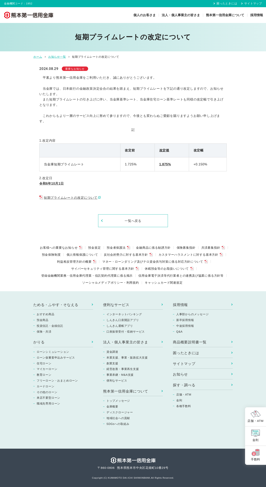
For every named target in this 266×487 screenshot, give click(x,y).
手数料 (255, 459)
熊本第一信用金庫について (225, 15)
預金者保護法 (116, 247)
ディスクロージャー (119, 412)
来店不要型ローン (48, 397)
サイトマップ (253, 3)
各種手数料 (183, 406)
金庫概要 (112, 406)
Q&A (179, 331)
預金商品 (42, 320)
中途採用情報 (185, 325)
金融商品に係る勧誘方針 (153, 247)
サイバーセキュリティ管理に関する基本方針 (102, 268)
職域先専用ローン (48, 403)
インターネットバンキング (124, 314)
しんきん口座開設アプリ (122, 320)
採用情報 (256, 15)
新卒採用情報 (185, 320)
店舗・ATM (183, 394)
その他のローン (47, 392)
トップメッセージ (118, 400)
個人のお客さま (144, 15)
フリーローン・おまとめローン (57, 380)
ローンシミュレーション (53, 351)
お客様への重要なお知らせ (59, 247)
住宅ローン (44, 363)
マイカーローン (47, 369)
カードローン (45, 386)
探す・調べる (184, 385)
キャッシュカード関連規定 (164, 282)
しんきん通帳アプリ (119, 325)
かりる (38, 342)
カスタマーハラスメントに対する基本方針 (188, 254)
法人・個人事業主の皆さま (181, 15)
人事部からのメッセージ (192, 314)
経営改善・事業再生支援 (122, 369)
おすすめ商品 (45, 314)
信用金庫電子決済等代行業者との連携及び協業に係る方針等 (181, 275)
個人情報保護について (82, 254)
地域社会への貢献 (118, 418)
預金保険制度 (51, 254)
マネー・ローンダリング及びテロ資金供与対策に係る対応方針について (152, 261)
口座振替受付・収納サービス (125, 331)
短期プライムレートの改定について (71, 197)
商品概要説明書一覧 (190, 342)
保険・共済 (44, 331)
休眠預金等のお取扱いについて (167, 268)
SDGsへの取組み (117, 423)
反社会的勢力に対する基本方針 (126, 254)
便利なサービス (116, 305)
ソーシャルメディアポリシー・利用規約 (110, 282)
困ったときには (227, 3)
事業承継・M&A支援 (120, 374)
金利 (179, 400)
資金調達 (112, 351)
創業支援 (112, 363)
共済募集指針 (210, 247)
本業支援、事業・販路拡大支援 (127, 357)
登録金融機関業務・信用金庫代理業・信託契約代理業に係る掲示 (87, 275)
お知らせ (180, 374)
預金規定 (94, 247)
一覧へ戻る (133, 221)
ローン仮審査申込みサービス (56, 357)
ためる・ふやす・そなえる (55, 305)
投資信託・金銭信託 (50, 325)
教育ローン (44, 374)
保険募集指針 (186, 247)
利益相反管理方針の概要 (74, 261)
